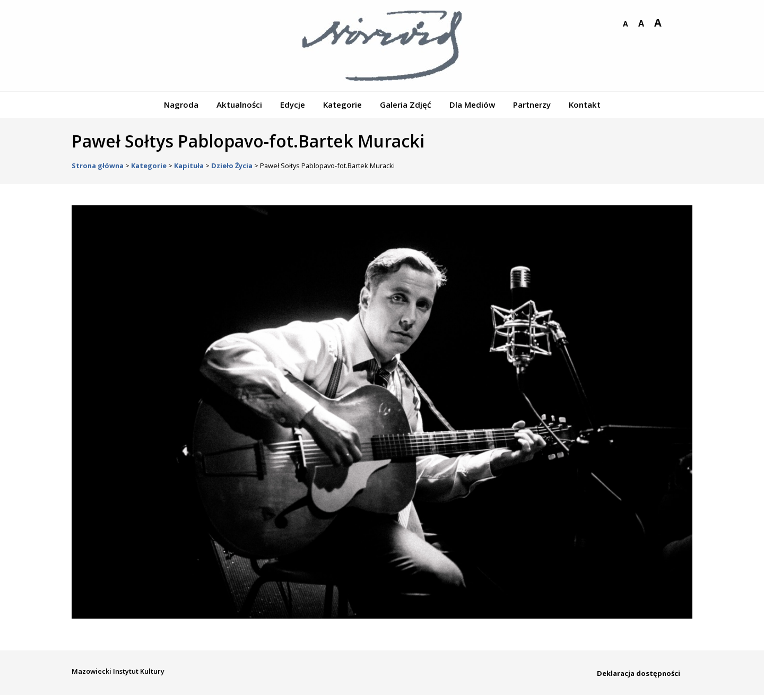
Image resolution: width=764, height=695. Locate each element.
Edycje (292, 104)
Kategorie (342, 104)
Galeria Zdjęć (405, 104)
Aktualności (239, 104)
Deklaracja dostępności (638, 673)
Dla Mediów (472, 104)
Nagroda (181, 104)
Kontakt (585, 104)
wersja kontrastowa (674, 24)
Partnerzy (532, 104)
